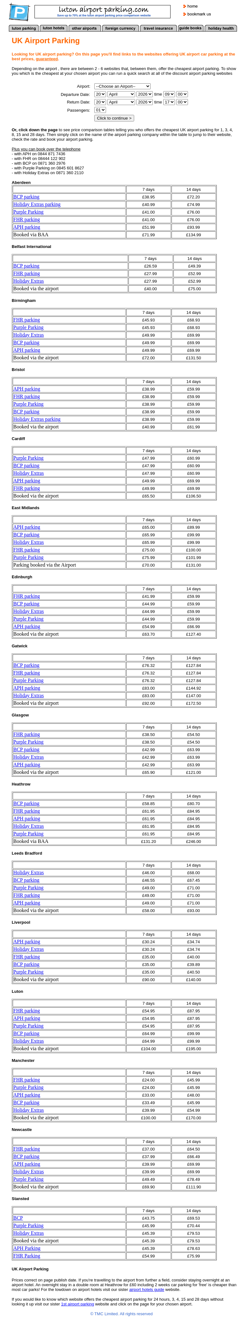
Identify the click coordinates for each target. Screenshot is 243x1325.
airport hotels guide (146, 1289)
